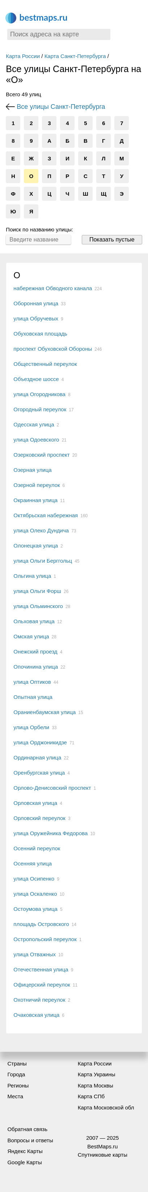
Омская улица (31, 636)
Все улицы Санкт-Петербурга (61, 106)
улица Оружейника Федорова (50, 833)
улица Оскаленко (35, 894)
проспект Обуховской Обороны (52, 349)
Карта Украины (96, 1074)
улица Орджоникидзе (40, 742)
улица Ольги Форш (37, 591)
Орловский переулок (39, 818)
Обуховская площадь (40, 334)
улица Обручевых (35, 318)
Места (15, 1096)
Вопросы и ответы (30, 1140)
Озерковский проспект (41, 455)
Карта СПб (91, 1096)
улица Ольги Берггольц (42, 561)
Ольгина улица (32, 576)
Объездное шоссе (36, 379)
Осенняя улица (32, 863)
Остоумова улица (35, 909)
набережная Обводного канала (52, 288)
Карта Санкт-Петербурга (75, 56)
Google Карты (24, 1162)
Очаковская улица (36, 1015)
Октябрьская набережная (45, 515)
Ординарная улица (37, 757)
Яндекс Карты (24, 1151)
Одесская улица (33, 424)
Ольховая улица (33, 621)
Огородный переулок (39, 409)
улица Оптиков (32, 682)
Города (16, 1074)
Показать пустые (112, 239)
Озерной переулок (36, 485)
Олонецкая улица (35, 545)
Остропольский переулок (44, 939)
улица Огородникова (39, 394)
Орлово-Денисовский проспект (52, 788)
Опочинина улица (35, 667)
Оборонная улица (35, 303)
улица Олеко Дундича (41, 530)
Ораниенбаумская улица (44, 712)
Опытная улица (32, 697)
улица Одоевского (36, 440)
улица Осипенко (33, 879)
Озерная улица (32, 470)
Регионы (18, 1085)
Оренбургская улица (39, 773)
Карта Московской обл (106, 1107)
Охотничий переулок (39, 1000)
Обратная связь (27, 1129)
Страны (16, 1063)
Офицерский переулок (41, 984)
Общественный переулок (45, 364)
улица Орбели (31, 727)
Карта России (23, 56)
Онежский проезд (35, 651)
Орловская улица (35, 803)
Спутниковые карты (102, 1155)
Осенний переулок (36, 848)
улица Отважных (34, 954)
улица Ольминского (38, 606)
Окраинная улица (35, 500)
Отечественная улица (40, 969)
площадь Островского (41, 924)
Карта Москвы (95, 1085)
